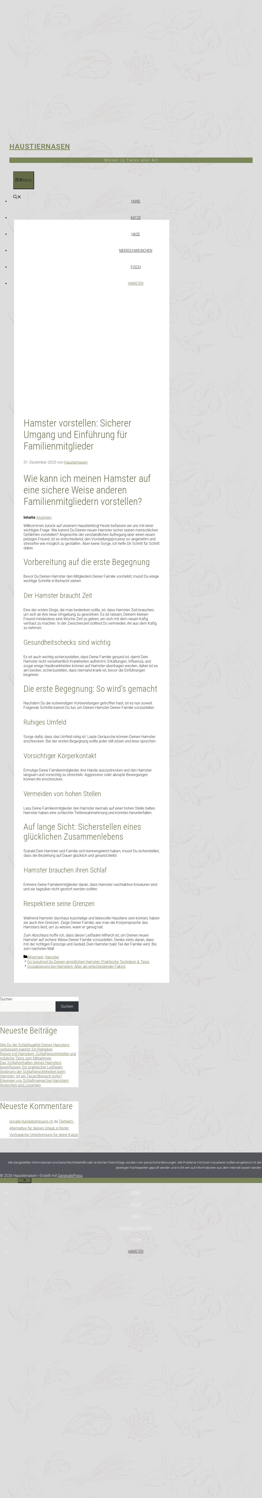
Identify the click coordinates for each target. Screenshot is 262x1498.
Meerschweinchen (135, 250)
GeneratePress (70, 1175)
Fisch (136, 267)
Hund (135, 201)
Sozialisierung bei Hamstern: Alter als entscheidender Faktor (76, 966)
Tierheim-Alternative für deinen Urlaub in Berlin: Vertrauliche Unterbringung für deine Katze (43, 1128)
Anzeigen (44, 517)
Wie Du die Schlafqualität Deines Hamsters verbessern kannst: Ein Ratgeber (34, 1047)
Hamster (135, 283)
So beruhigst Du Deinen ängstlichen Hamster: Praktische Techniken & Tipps (88, 962)
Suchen (6, 999)
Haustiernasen (39, 146)
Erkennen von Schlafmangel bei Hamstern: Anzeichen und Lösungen (34, 1082)
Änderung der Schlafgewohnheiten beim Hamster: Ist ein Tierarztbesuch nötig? (32, 1073)
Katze (136, 217)
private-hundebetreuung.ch (31, 1121)
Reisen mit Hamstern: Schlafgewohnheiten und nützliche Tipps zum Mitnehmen (38, 1056)
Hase (135, 234)
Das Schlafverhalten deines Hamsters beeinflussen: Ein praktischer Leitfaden (31, 1064)
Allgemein (35, 957)
